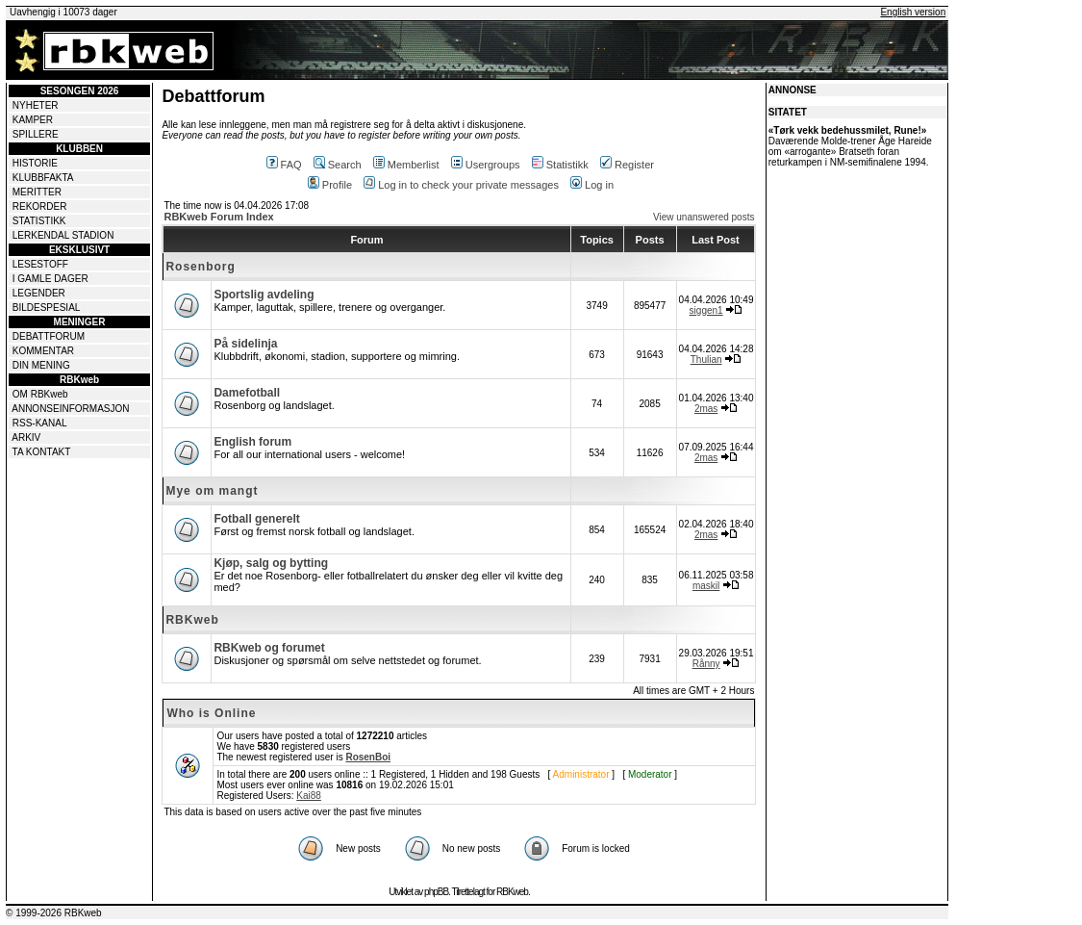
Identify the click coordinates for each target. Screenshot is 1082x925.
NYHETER (36, 105)
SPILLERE (36, 134)
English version (912, 12)
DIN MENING (41, 365)
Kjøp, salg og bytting (271, 563)
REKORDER (40, 206)
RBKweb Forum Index (218, 216)
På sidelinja (245, 343)
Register (627, 164)
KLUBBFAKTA (43, 177)
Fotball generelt (256, 519)
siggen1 (706, 310)
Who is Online (211, 713)
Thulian (706, 359)
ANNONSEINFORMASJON (70, 408)
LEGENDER (39, 293)
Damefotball (247, 392)
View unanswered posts (703, 217)
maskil (705, 585)
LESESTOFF (40, 264)
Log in (592, 185)
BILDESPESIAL (47, 307)
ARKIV (26, 437)
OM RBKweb (40, 394)
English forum (252, 442)
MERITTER (37, 192)
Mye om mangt (211, 491)
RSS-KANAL (40, 423)
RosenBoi (367, 757)
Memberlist (406, 164)
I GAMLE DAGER (50, 278)
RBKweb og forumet (269, 648)
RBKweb (191, 620)
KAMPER (33, 120)
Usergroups (485, 164)
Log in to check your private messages (461, 185)
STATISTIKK (39, 221)
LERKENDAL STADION (63, 235)
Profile (330, 185)
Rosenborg (200, 266)
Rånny (706, 663)
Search (338, 164)
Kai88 (308, 795)
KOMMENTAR (43, 351)
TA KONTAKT (42, 452)
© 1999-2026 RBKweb (54, 913)
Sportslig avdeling (264, 294)
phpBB (436, 891)
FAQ (284, 164)
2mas (705, 408)
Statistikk (560, 164)
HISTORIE (35, 163)
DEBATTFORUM (49, 336)
